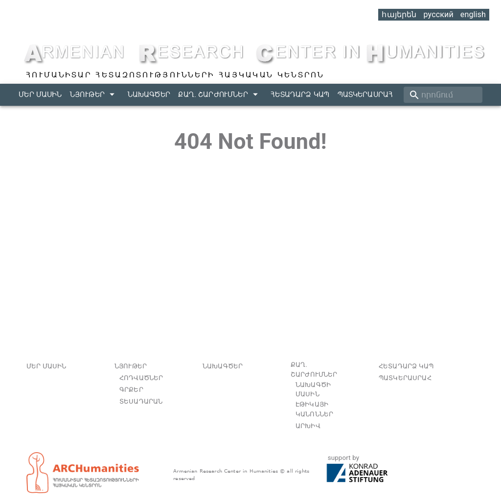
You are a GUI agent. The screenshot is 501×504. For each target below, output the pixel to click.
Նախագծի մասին (313, 389)
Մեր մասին (40, 94)
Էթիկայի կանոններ (314, 409)
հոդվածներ (141, 378)
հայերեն (399, 14)
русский (438, 14)
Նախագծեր (149, 94)
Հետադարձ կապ (300, 94)
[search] (443, 95)
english (473, 14)
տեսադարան (140, 401)
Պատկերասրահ (365, 94)
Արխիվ (308, 426)
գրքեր (131, 389)
